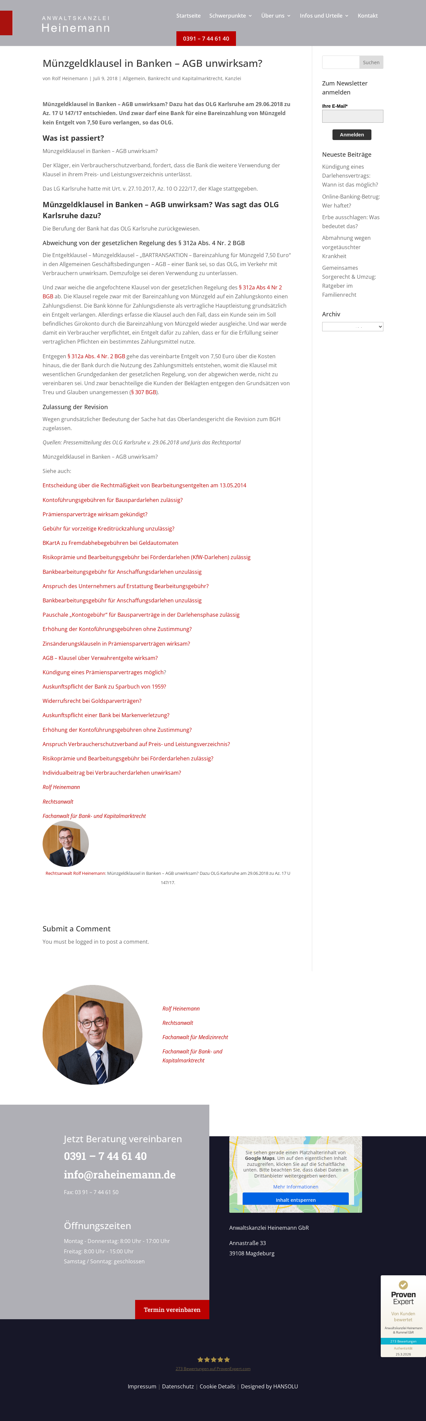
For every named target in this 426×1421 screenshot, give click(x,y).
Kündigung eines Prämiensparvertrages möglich (103, 672)
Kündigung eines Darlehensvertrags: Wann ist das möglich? (350, 175)
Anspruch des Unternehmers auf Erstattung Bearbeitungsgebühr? (126, 586)
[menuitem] (188, 22)
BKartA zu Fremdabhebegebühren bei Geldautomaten (110, 543)
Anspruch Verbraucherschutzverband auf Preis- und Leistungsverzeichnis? (136, 744)
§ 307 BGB (143, 392)
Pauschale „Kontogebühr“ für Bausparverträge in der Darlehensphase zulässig (141, 614)
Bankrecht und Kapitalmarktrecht (185, 78)
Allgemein (134, 78)
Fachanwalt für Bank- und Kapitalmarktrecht (94, 816)
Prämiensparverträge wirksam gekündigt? (95, 514)
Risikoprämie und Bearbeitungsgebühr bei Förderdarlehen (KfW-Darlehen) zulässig (147, 557)
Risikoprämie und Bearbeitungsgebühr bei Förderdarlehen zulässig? (128, 758)
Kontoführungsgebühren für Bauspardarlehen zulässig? (113, 500)
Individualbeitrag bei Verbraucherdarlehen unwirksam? (112, 772)
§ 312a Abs (252, 287)
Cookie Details (217, 1386)
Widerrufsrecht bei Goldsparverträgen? (92, 701)
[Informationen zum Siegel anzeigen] (403, 1350)
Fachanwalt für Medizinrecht (195, 1037)
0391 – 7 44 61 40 (101, 1156)
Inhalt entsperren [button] (296, 1200)
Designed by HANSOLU (269, 1386)
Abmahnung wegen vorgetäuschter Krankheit (346, 246)
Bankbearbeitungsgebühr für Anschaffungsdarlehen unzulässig (122, 571)
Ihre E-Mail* (334, 106)
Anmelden (352, 134)
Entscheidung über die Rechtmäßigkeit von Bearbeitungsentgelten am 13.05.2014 (144, 485)
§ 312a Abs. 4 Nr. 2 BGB (96, 356)
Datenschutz (178, 1386)
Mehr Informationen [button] (295, 1187)
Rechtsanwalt (58, 801)
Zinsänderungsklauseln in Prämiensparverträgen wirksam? (116, 643)
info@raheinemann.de (116, 1174)
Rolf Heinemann (70, 78)
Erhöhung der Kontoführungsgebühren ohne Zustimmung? (117, 629)
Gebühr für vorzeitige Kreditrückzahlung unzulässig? (108, 528)
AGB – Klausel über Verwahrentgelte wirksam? (100, 658)
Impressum (142, 1386)
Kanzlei (233, 78)
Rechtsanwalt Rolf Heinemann (75, 873)
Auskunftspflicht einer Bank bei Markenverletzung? (106, 715)
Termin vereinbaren (172, 1310)
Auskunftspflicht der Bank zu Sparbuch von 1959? (104, 686)
